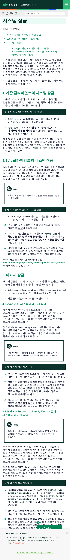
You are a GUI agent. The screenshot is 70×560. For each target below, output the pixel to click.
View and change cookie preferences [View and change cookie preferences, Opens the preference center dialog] (35, 552)
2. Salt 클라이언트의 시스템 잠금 (23, 38)
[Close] (67, 533)
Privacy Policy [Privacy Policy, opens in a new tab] (19, 543)
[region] (35, 544)
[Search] (45, 13)
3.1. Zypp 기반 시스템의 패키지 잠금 (30, 48)
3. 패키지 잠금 (14, 42)
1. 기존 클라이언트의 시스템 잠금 (24, 35)
